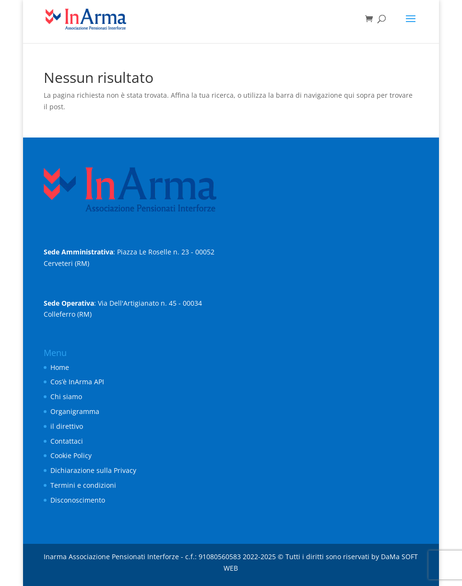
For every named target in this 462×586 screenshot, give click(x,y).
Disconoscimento (77, 500)
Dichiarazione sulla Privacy (93, 470)
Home (59, 367)
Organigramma (74, 411)
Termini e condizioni (83, 485)
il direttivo (66, 426)
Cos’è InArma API (77, 381)
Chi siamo (66, 396)
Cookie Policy (71, 455)
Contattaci (66, 441)
